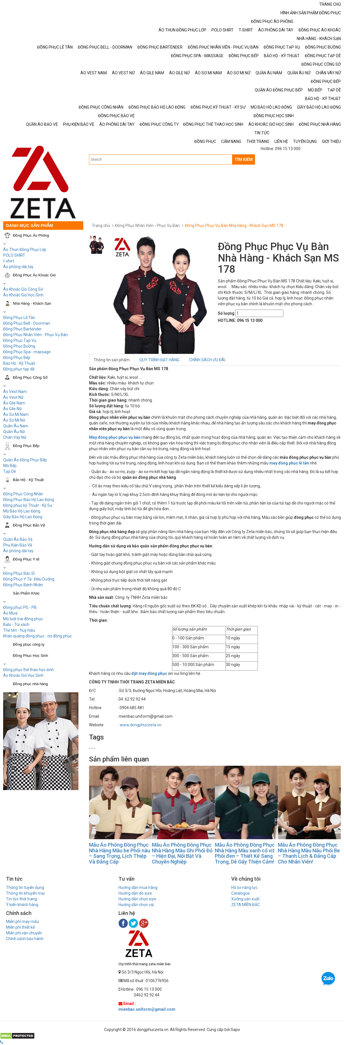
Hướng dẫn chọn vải (136, 904)
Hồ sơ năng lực (244, 887)
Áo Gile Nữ (12, 408)
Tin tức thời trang (21, 899)
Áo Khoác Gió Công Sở (23, 289)
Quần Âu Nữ (14, 431)
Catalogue (240, 893)
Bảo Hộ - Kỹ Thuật (19, 363)
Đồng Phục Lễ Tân (19, 317)
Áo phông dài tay (18, 266)
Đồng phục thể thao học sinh (28, 669)
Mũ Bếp (10, 465)
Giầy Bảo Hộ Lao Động (22, 516)
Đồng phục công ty (28, 644)
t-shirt (8, 261)
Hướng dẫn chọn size (137, 899)
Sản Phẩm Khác (26, 593)
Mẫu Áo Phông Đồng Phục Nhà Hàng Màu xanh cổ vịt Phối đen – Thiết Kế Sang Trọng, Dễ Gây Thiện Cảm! (303, 853)
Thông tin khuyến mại (25, 893)
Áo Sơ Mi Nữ (14, 420)
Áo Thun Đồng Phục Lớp (24, 249)
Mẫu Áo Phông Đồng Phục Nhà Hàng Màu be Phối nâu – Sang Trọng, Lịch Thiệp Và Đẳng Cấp (178, 853)
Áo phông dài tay (18, 551)
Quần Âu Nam (15, 426)
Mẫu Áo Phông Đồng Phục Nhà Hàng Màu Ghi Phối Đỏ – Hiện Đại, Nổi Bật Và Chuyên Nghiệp (240, 853)
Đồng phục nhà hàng (30, 684)
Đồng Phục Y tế (26, 559)
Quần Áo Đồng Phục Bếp (25, 460)
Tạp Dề (9, 471)
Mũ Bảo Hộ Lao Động (21, 511)
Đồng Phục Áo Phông (31, 235)
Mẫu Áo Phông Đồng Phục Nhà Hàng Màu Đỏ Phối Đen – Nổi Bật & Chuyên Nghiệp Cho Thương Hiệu (115, 853)
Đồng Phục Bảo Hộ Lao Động (28, 499)
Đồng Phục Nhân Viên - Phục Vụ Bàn (35, 334)
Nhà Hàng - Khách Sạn (32, 303)
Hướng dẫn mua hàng (137, 887)
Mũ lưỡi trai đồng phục (23, 619)
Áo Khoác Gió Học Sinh (23, 295)
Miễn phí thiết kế (20, 927)
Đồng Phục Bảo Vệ (29, 525)
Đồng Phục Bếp (16, 357)
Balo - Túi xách (16, 624)
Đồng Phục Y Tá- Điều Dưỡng (28, 579)
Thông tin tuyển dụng (25, 887)
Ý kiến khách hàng (22, 904)
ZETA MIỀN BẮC (245, 904)
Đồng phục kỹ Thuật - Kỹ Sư (27, 505)
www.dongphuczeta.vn (140, 725)
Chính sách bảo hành (25, 938)
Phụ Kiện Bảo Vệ (17, 545)
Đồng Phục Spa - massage (27, 352)
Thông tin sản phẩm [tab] (112, 360)
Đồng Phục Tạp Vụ (19, 340)
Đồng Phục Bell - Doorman (26, 323)
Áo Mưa (10, 613)
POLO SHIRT (14, 255)
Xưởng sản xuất (245, 899)
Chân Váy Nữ (14, 437)
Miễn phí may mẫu (22, 921)
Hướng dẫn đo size (135, 893)
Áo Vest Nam (15, 391)
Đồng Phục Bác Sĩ (19, 573)
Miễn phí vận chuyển (24, 933)
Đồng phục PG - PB (20, 607)
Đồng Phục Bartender (22, 329)
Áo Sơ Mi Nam (16, 414)
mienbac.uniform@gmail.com (146, 1009)
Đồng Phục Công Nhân (23, 494)
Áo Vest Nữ (13, 397)
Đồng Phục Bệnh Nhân (23, 585)
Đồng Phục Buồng (19, 346)
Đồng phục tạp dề (18, 369)
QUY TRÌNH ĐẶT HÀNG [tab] (159, 360)
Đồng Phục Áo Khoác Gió (34, 275)
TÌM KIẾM (243, 159)
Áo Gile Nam (14, 403)
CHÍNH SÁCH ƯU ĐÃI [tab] (207, 360)
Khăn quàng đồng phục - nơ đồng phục (37, 636)
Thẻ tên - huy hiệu (19, 630)
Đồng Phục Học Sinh (30, 655)
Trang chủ (101, 225)
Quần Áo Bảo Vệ (17, 539)
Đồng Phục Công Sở (30, 377)
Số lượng (226, 313)
